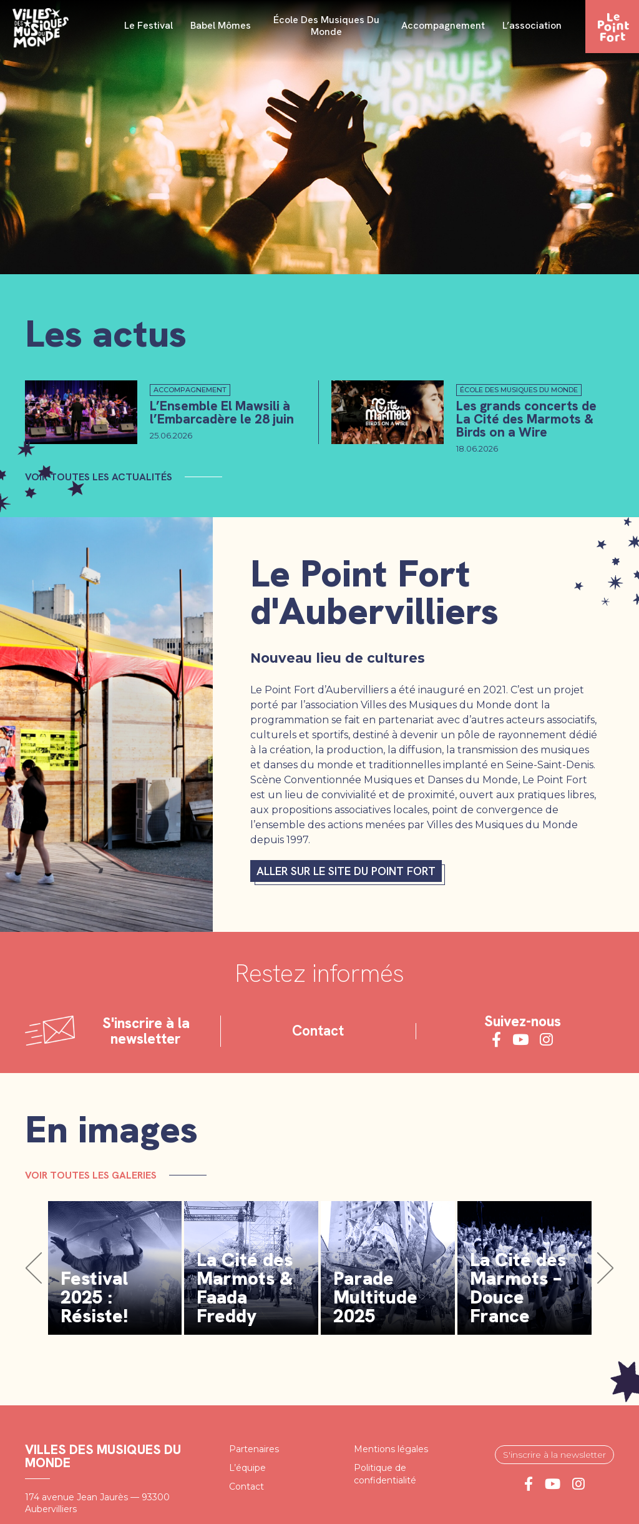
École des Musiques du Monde (326, 25)
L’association (532, 26)
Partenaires (254, 1449)
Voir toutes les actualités (98, 476)
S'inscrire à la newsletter (554, 1454)
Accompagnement (443, 26)
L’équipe (247, 1467)
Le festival (148, 26)
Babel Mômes (220, 26)
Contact (318, 1031)
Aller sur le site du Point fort (346, 871)
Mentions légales (391, 1449)
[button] (33, 1268)
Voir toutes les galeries (91, 1174)
